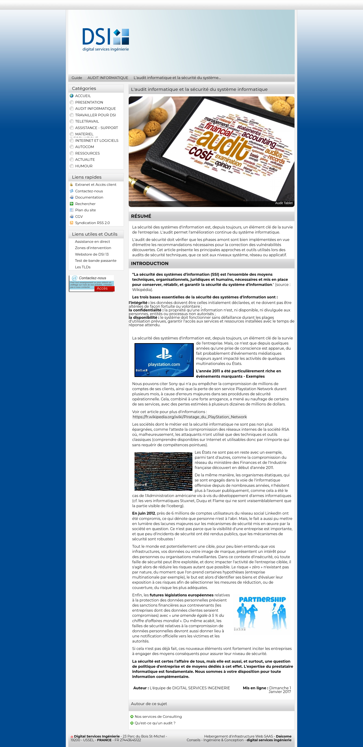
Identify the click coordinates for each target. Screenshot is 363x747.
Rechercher (83, 204)
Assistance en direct (90, 242)
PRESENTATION (86, 102)
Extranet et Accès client (93, 185)
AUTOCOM (82, 147)
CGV (76, 217)
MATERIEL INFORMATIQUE (84, 134)
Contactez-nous (86, 191)
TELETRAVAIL (84, 121)
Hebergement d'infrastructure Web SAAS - (247, 736)
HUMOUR (81, 166)
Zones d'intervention (90, 248)
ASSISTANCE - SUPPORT (94, 128)
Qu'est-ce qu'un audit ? (152, 723)
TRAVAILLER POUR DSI (93, 115)
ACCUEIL (80, 96)
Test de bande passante (93, 261)
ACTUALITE (82, 160)
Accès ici (102, 288)
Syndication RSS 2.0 (90, 223)
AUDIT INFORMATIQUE (93, 109)
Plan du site (83, 210)
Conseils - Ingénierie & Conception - (239, 740)
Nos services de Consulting (156, 717)
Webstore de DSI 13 (89, 254)
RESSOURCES (85, 153)
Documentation (86, 197)
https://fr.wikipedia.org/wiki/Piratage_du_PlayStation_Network (190, 417)
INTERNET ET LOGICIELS (94, 141)
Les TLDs (80, 267)
